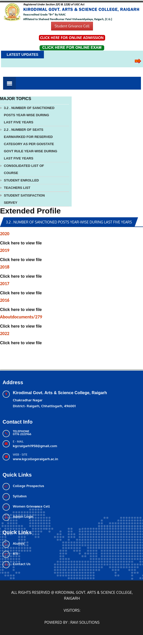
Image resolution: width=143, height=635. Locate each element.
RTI (15, 554)
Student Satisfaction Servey (24, 199)
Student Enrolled (21, 180)
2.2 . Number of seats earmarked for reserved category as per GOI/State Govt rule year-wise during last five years (30, 144)
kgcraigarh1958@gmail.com (35, 446)
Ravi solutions (85, 622)
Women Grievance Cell (31, 506)
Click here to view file (21, 243)
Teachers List (17, 188)
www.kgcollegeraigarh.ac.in (35, 459)
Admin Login (23, 516)
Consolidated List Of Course (24, 169)
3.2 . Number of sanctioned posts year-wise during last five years (29, 115)
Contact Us (22, 564)
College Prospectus (28, 486)
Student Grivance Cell (71, 26)
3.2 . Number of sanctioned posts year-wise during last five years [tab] (69, 222)
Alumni (18, 543)
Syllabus (20, 496)
